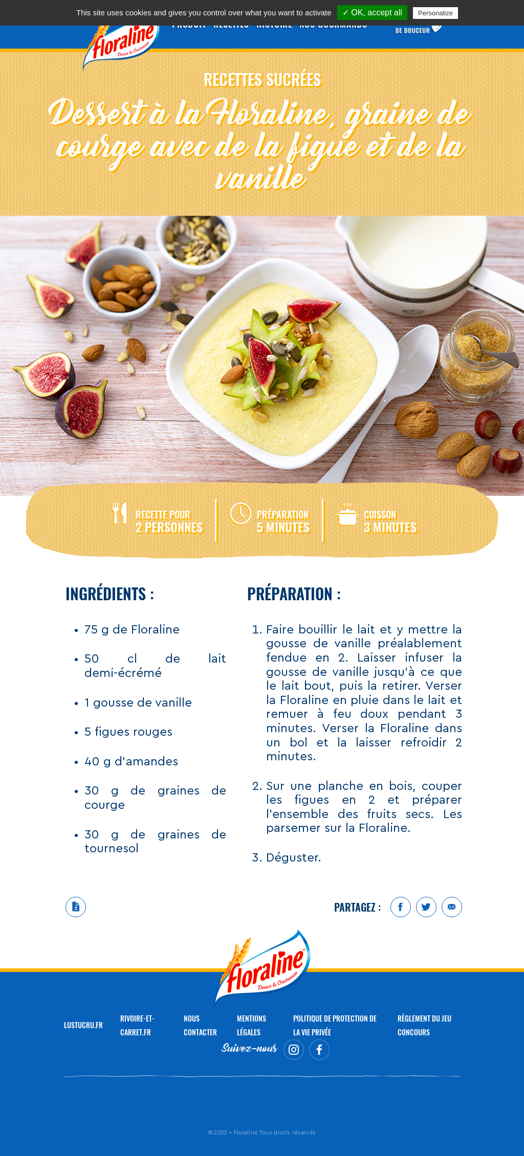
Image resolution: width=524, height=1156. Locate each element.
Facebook (400, 907)
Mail (452, 907)
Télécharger (76, 907)
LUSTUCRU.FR (83, 1024)
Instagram (293, 1049)
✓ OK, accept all (372, 12)
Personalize (435, 13)
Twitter (426, 907)
